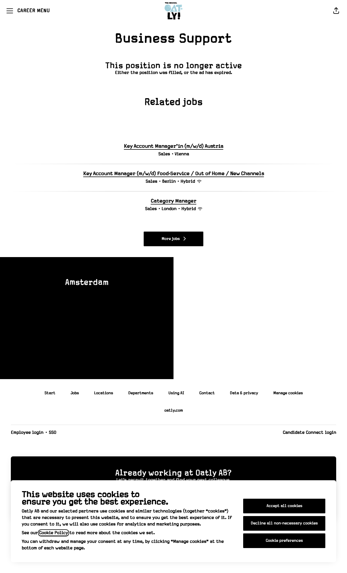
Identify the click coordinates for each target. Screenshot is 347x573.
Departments (140, 393)
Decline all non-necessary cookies (284, 523)
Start (49, 393)
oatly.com (173, 410)
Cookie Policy (53, 532)
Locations (103, 393)
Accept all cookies (284, 506)
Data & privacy (244, 393)
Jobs (74, 393)
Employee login (27, 432)
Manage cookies (288, 393)
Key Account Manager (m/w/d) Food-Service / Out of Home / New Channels (173, 174)
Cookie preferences (284, 541)
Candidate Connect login (309, 432)
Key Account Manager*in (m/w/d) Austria (173, 146)
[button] (336, 10)
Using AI (176, 393)
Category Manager (173, 201)
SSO (52, 432)
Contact (207, 393)
